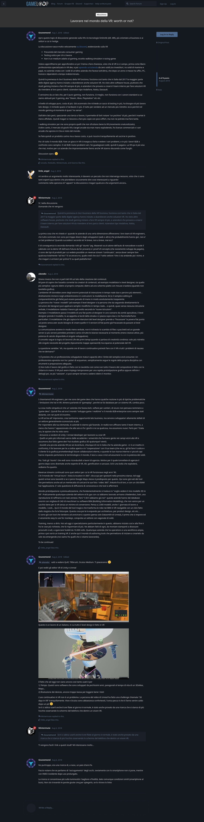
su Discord (82, 46)
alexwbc (46, 562)
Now (159, 89)
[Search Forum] (141, 3)
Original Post (162, 42)
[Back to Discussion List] (3, 3)
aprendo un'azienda (88, 67)
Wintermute (47, 394)
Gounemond (50, 213)
